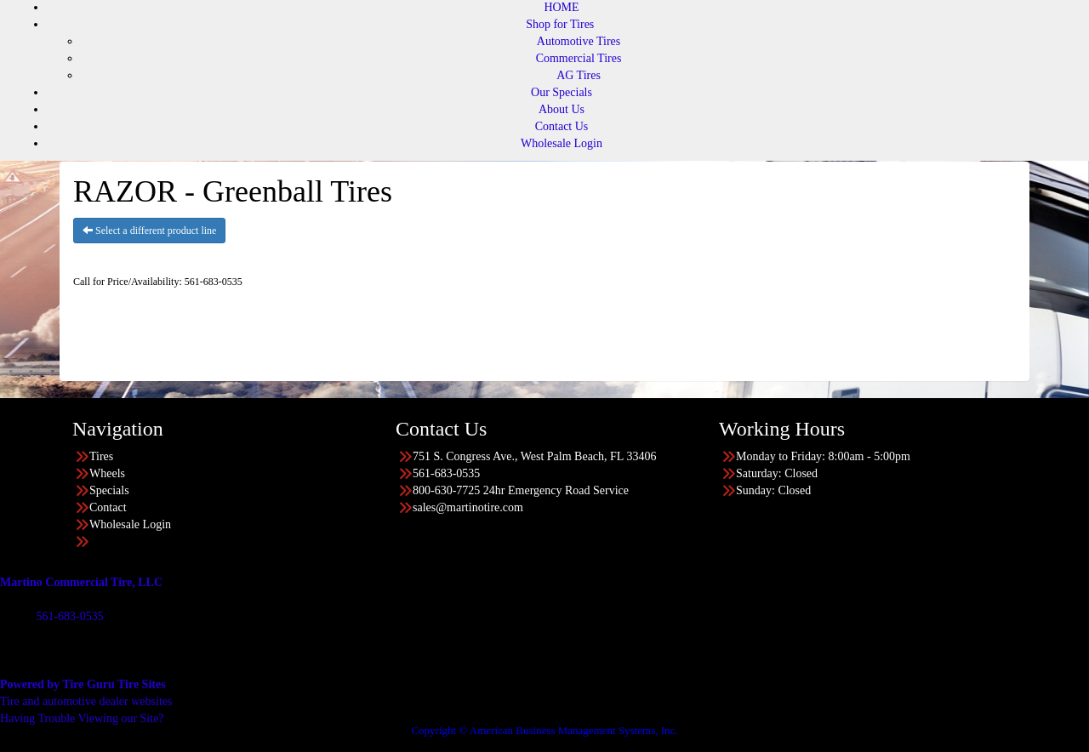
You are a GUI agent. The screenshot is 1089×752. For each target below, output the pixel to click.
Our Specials (561, 92)
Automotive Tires (578, 41)
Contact (108, 507)
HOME (561, 7)
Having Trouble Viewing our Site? (82, 718)
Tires (101, 456)
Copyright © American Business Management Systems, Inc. (544, 730)
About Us (561, 109)
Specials (109, 490)
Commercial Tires (579, 58)
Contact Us (562, 126)
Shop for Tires (560, 24)
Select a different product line (149, 230)
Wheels (107, 473)
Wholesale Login (561, 143)
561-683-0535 (69, 616)
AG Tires (578, 75)
